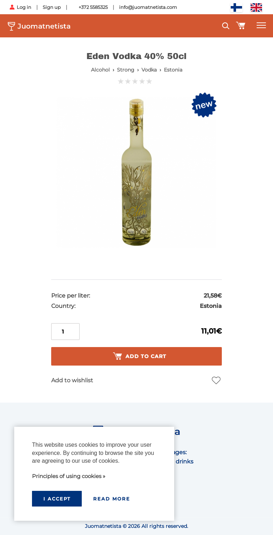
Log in (24, 7)
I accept (57, 499)
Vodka (149, 70)
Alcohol (100, 70)
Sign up (52, 7)
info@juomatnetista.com (148, 7)
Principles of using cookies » (68, 476)
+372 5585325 (93, 7)
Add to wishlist (72, 380)
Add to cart (139, 356)
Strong (125, 70)
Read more (111, 499)
